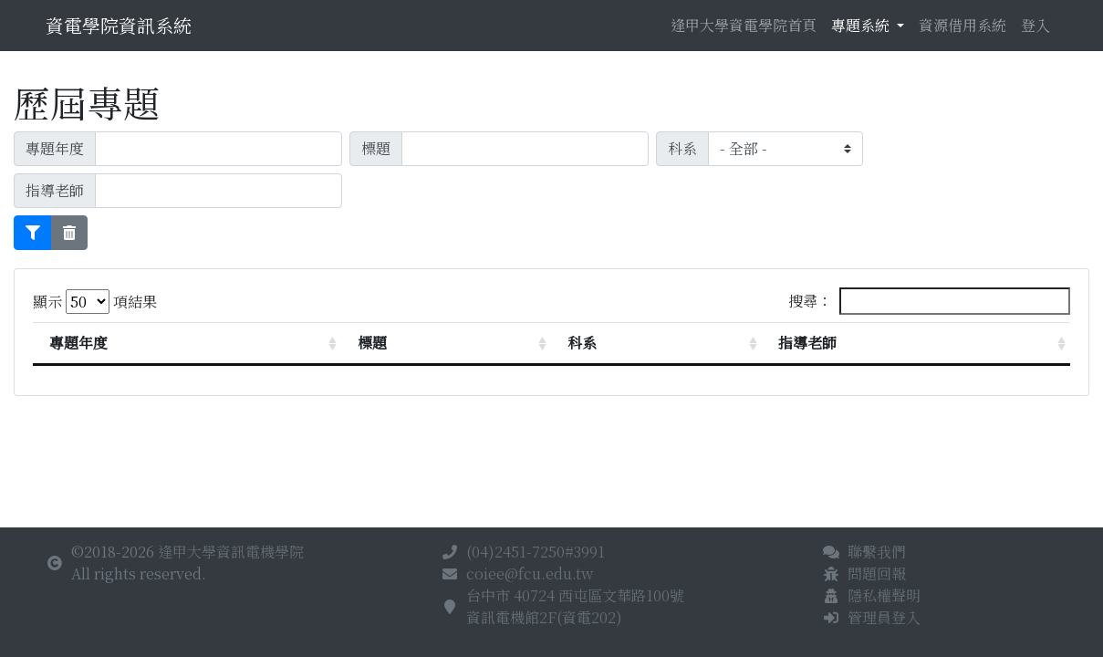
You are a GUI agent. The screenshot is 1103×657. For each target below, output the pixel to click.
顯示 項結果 (95, 301)
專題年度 (78, 342)
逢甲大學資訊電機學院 (231, 551)
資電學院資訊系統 (119, 25)
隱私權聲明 (884, 595)
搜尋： (929, 301)
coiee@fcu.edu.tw (529, 573)
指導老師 (807, 342)
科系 (582, 342)
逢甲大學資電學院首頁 (744, 25)
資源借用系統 (962, 25)
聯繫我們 (877, 551)
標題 (372, 342)
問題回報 (877, 573)
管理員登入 (884, 617)
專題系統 (862, 25)
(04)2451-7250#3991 (535, 551)
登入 (1035, 25)
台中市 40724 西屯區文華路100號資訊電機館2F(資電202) (575, 606)
